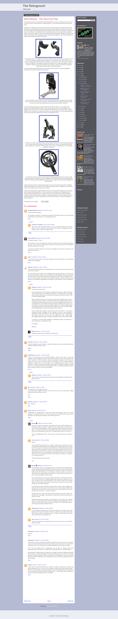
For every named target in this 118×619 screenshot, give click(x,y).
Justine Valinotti (32, 238)
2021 (80, 65)
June (81, 110)
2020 (80, 67)
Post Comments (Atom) (52, 606)
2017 (80, 73)
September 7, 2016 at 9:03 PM (40, 401)
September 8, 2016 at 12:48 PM (42, 440)
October (82, 81)
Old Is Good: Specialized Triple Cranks (89, 145)
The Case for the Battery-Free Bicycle (85, 100)
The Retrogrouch (34, 6)
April (81, 114)
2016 (80, 75)
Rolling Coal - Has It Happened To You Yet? (85, 86)
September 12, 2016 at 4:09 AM (41, 540)
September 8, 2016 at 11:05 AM (45, 423)
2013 (80, 126)
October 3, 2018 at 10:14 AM (39, 564)
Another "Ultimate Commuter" (84, 96)
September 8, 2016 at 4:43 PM (41, 519)
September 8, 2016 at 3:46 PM (46, 508)
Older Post (70, 601)
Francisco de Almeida (37, 224)
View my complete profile (83, 58)
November (82, 79)
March (81, 116)
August (82, 106)
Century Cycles (80, 241)
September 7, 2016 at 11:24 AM (37, 387)
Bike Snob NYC (80, 212)
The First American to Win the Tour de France (85, 93)
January (82, 120)
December (82, 77)
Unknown (34, 287)
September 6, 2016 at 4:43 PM (43, 238)
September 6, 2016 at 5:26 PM (39, 257)
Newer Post (27, 601)
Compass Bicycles (81, 229)
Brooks (33, 423)
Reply (29, 218)
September (82, 83)
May (81, 112)
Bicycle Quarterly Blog (82, 210)
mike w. (30, 257)
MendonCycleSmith (32, 210)
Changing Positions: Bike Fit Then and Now (89, 167)
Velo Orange (80, 239)
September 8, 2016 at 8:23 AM (38, 410)
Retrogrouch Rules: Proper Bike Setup (88, 156)
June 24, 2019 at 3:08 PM (48, 224)
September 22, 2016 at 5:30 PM (42, 331)
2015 (80, 122)
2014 (80, 124)
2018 (80, 71)
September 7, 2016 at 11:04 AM (42, 355)
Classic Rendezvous (82, 217)
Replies (31, 221)
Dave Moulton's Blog (82, 219)
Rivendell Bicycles (81, 234)
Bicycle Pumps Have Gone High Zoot (84, 89)
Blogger (66, 615)
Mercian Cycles (80, 232)
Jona (33, 440)
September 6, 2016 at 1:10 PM (45, 210)
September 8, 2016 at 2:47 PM (41, 531)
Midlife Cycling (80, 222)
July (81, 108)
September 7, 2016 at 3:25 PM (44, 375)
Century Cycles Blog (82, 215)
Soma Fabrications (81, 236)
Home (49, 601)
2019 (80, 69)
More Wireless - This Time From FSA (84, 103)
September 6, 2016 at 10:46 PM (40, 342)
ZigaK (33, 331)
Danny (29, 410)
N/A (29, 387)
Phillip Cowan (31, 355)
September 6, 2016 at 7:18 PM (40, 267)
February (82, 118)
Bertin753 (30, 267)
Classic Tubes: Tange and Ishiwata (88, 135)
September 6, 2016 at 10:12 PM (44, 287)
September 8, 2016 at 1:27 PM (44, 465)
